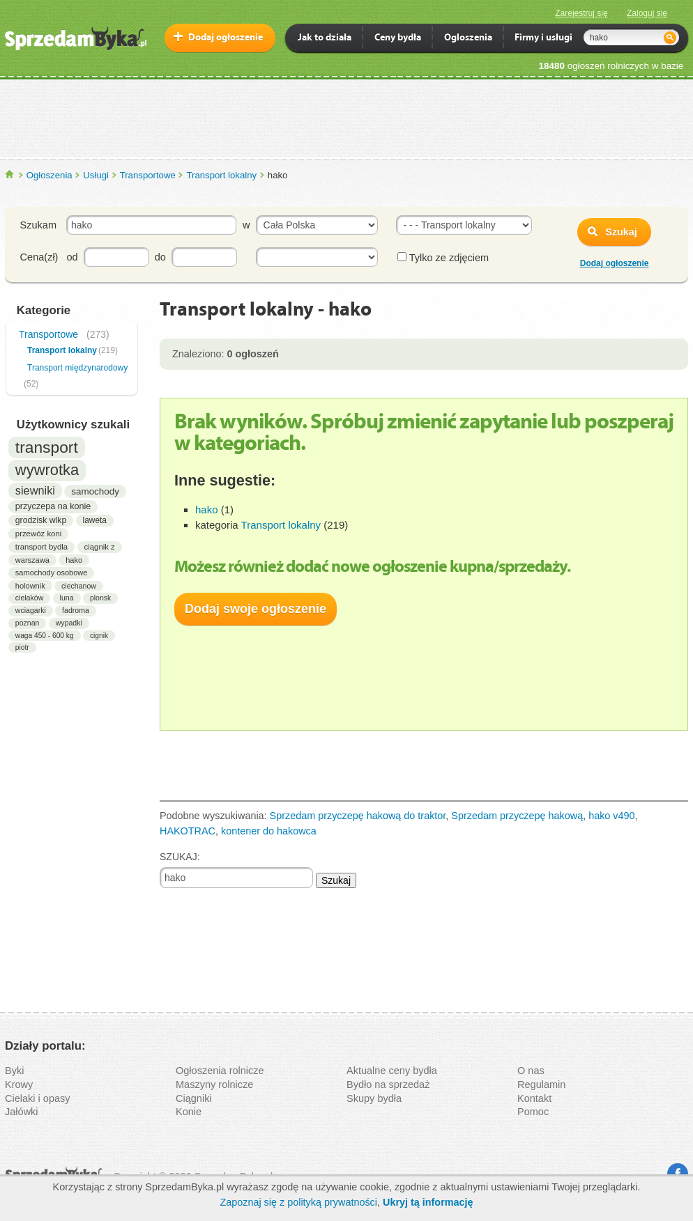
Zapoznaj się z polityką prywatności (298, 1202)
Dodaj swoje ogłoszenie (255, 609)
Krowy (19, 1084)
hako (74, 560)
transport (46, 447)
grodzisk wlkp (40, 520)
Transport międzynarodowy (77, 368)
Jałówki (21, 1111)
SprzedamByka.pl (10, 174)
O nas (530, 1070)
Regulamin (541, 1084)
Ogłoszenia (49, 175)
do (160, 257)
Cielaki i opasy (37, 1098)
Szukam (38, 225)
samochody (95, 491)
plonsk (101, 597)
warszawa (32, 560)
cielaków (29, 597)
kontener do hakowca (269, 831)
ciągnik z (99, 547)
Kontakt (534, 1098)
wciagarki (30, 610)
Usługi (96, 175)
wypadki (69, 623)
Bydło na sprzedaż (387, 1084)
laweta (95, 520)
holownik (30, 586)
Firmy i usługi (543, 38)
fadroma (75, 610)
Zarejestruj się (581, 13)
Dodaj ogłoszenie (225, 37)
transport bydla (41, 547)
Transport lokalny (221, 175)
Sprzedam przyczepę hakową (517, 815)
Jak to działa (324, 38)
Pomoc (533, 1111)
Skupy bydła (374, 1098)
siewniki (35, 490)
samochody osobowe (51, 572)
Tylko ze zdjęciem (443, 257)
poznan (27, 623)
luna (67, 597)
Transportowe (148, 175)
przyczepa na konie (53, 506)
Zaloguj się (647, 13)
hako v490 (611, 815)
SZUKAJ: (180, 856)
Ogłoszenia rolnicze (220, 1070)
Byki (14, 1070)
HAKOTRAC (187, 831)
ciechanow (78, 586)
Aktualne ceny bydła (391, 1070)
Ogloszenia (468, 38)
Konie (188, 1111)
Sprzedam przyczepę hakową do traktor (358, 815)
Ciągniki (194, 1098)
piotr (22, 647)
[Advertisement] (346, 117)
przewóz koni (38, 533)
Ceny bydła (397, 38)
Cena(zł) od (49, 257)
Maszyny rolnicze (214, 1084)
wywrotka (47, 470)
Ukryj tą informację (428, 1202)
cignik (99, 635)
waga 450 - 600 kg (44, 635)
